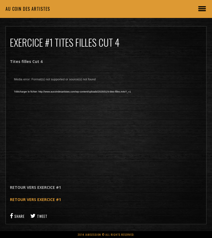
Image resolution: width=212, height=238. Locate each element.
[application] (106, 124)
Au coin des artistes (28, 9)
